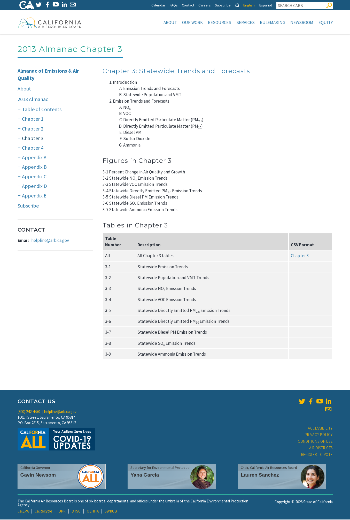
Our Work (192, 22)
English (249, 5)
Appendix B (34, 167)
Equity (325, 22)
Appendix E (34, 196)
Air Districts (321, 448)
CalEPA (23, 511)
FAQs (173, 5)
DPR (62, 511)
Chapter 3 (32, 138)
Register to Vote (317, 455)
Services (245, 22)
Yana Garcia (144, 475)
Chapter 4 (32, 148)
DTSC (76, 511)
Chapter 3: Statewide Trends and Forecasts (176, 71)
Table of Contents (41, 109)
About (170, 22)
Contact (188, 5)
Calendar (158, 5)
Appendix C (34, 177)
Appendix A (34, 158)
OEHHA (93, 511)
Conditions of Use (315, 441)
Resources (219, 22)
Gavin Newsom (38, 475)
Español (265, 5)
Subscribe (223, 5)
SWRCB (111, 511)
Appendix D (34, 186)
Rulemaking (272, 22)
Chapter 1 (32, 119)
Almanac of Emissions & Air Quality (48, 75)
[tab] (237, 5)
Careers (204, 5)
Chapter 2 (32, 129)
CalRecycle (43, 511)
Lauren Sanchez (260, 475)
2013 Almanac (33, 99)
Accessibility (320, 428)
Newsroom (301, 22)
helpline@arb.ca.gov (50, 241)
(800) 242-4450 (29, 412)
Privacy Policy (319, 435)
